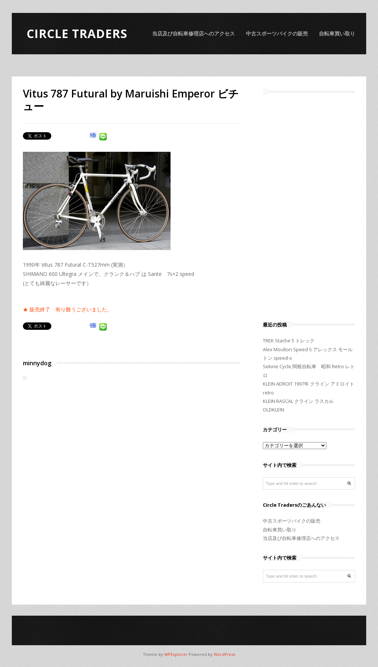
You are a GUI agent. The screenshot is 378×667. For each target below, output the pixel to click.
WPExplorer (176, 654)
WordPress (224, 654)
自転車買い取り (337, 33)
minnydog (37, 363)
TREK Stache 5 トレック (289, 340)
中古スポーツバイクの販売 (277, 33)
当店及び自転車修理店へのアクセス (193, 33)
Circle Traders (77, 33)
